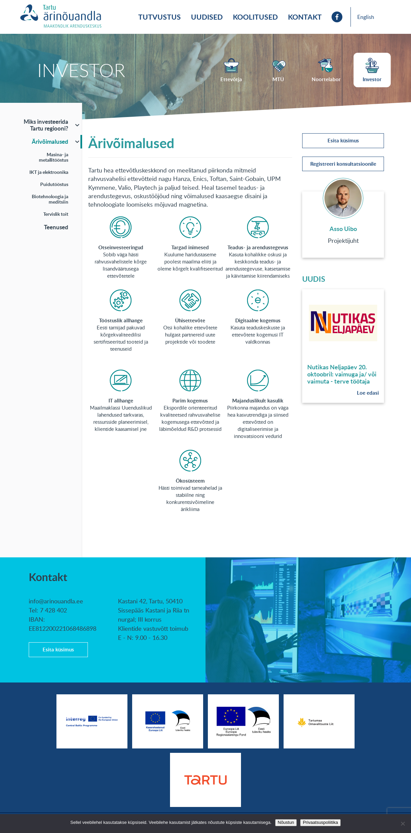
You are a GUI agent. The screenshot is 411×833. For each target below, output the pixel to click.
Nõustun (286, 822)
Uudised (207, 17)
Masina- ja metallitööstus (53, 157)
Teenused (56, 227)
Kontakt (305, 17)
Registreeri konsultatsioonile (343, 163)
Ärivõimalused (50, 141)
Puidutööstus (54, 184)
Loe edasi (368, 392)
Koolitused (255, 17)
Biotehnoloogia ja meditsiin (50, 199)
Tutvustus (159, 17)
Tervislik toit (55, 214)
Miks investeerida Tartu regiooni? (46, 124)
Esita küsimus (343, 140)
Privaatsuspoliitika (320, 822)
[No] (402, 823)
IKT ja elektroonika (48, 172)
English (365, 17)
